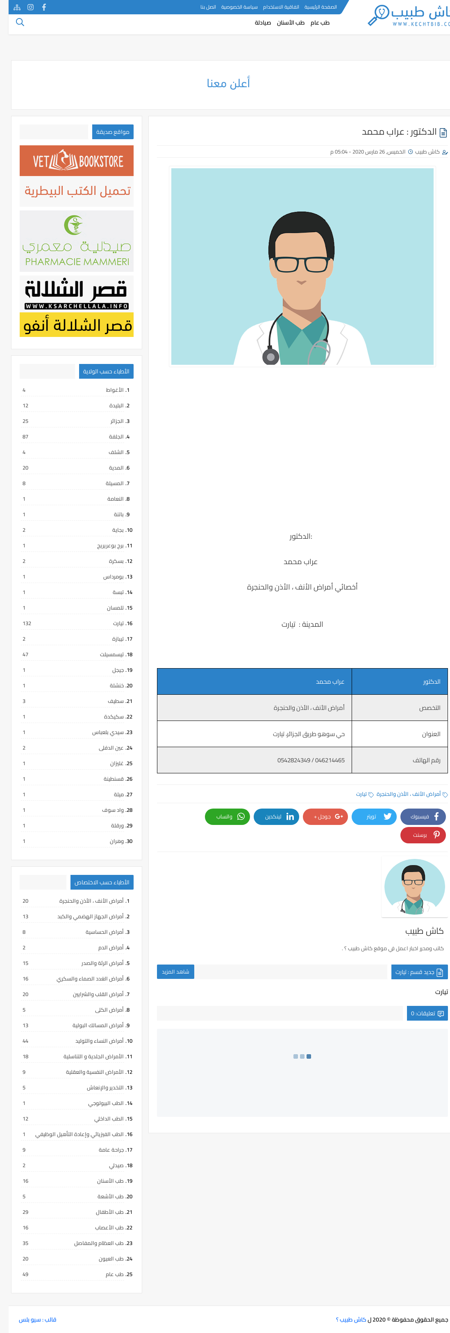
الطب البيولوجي (64, 1103)
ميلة (64, 794)
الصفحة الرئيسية (312, 6)
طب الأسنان (282, 27)
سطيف (64, 701)
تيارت (356, 794)
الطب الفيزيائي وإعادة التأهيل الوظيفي (64, 1134)
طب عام (311, 27)
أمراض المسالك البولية (64, 1025)
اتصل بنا (199, 6)
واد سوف (64, 810)
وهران (64, 841)
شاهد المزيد (167, 937)
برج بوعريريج (64, 545)
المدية (64, 467)
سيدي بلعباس (64, 732)
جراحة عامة (64, 1150)
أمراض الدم (64, 947)
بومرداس (64, 576)
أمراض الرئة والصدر (64, 963)
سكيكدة (64, 716)
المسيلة (64, 483)
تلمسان (64, 607)
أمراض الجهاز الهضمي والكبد (64, 916)
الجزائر (64, 421)
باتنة (64, 514)
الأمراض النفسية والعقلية (64, 1072)
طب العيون (64, 1258)
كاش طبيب (419, 151)
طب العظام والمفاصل (64, 1243)
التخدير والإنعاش (64, 1087)
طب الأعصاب (64, 1227)
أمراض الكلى (64, 1009)
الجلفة (64, 436)
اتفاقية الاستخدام (273, 6)
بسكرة (64, 561)
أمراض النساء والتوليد (64, 1041)
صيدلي (64, 1165)
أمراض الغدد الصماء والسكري (64, 978)
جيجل (64, 670)
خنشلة (64, 685)
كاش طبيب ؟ (342, 1319)
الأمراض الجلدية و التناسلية (64, 1056)
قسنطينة (64, 779)
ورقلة (64, 825)
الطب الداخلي (64, 1118)
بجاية (64, 530)
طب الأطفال (64, 1212)
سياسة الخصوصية (231, 6)
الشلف (64, 452)
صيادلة (254, 27)
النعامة (64, 499)
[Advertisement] (293, 468)
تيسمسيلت (64, 654)
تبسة (64, 592)
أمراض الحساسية (64, 932)
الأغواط (64, 390)
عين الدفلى (64, 747)
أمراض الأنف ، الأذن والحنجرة (403, 794)
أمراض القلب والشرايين (64, 994)
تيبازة (64, 639)
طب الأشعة (64, 1196)
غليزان (64, 763)
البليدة (64, 405)
